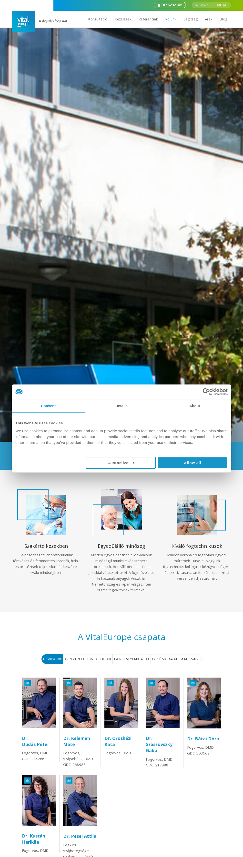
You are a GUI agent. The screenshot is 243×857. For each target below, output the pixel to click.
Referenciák (148, 19)
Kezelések (123, 19)
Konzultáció (97, 19)
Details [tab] (121, 406)
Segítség (191, 19)
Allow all (192, 463)
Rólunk (170, 19)
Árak (208, 19)
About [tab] (194, 406)
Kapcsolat (170, 5)
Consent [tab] (48, 406)
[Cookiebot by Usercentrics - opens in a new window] (206, 391)
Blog (223, 19)
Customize (121, 463)
